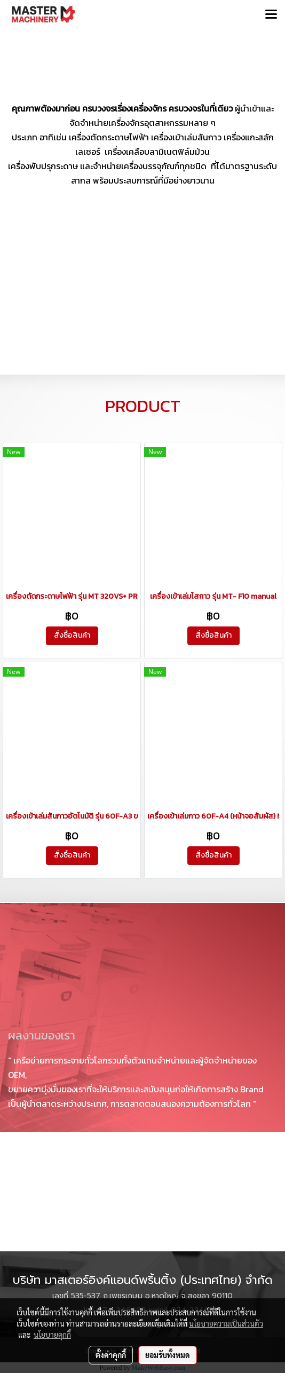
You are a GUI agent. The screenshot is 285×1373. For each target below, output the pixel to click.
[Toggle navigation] (271, 15)
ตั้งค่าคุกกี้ (111, 1355)
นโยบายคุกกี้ (52, 1334)
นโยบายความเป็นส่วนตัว (226, 1323)
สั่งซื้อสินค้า (72, 635)
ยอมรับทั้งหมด (167, 1355)
